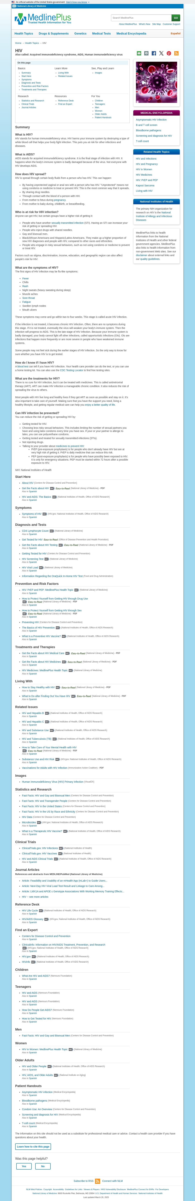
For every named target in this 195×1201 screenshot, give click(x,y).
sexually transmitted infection (68, 222)
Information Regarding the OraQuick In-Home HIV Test (52, 576)
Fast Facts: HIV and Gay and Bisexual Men (46, 795)
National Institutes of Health (150, 1193)
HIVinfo (26, 962)
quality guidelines (149, 259)
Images (98, 73)
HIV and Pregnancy (147, 164)
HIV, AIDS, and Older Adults (37, 1075)
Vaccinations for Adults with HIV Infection (44, 768)
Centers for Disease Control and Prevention (46, 936)
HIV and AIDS (29, 992)
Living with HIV (144, 190)
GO (176, 17)
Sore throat (28, 298)
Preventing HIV (30, 622)
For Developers (162, 1189)
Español (176, 33)
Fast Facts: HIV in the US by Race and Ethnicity (48, 811)
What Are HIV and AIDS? (36, 975)
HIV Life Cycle (30, 910)
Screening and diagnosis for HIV (40, 1114)
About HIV (27, 482)
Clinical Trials (27, 104)
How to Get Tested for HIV (36, 1018)
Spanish (33, 491)
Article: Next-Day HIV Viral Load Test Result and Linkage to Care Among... (63, 886)
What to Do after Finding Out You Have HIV (46, 696)
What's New (144, 24)
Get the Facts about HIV (35, 488)
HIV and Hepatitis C (33, 721)
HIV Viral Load (30, 567)
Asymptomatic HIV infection (37, 1092)
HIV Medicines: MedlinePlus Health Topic (45, 670)
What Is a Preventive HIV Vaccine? (41, 636)
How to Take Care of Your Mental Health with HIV (49, 747)
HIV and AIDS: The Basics (36, 496)
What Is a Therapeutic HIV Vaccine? (42, 831)
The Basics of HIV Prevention (38, 627)
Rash (25, 286)
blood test (22, 366)
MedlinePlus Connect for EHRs (140, 1189)
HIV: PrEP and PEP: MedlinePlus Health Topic (47, 590)
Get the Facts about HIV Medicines (41, 661)
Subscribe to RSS (87, 1181)
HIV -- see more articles (35, 896)
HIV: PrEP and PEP (147, 180)
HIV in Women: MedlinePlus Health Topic (45, 1049)
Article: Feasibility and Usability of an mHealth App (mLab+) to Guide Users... (64, 880)
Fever (25, 278)
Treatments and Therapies (34, 89)
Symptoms (26, 79)
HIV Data (27, 817)
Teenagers (100, 104)
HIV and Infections (146, 158)
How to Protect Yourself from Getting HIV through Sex (52, 610)
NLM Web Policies (34, 1189)
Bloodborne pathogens (34, 1100)
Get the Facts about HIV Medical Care (43, 653)
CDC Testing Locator (71, 370)
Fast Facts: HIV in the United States (42, 806)
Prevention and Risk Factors (34, 86)
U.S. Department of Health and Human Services (116, 1193)
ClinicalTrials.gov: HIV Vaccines (39, 853)
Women (98, 111)
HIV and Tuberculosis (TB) (36, 738)
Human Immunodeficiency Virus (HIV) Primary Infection (52, 781)
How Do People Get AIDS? (37, 1010)
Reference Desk (66, 100)
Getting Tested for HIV (34, 553)
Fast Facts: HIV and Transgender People (44, 800)
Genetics (80, 33)
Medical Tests (101, 33)
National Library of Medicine (31, 6)
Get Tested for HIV (32, 539)
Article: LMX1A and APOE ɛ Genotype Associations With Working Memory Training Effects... (73, 891)
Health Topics (23, 33)
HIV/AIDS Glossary (32, 919)
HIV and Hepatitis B (33, 713)
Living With (63, 73)
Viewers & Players (91, 1189)
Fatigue (26, 301)
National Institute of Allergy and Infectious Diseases (154, 216)
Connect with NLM (112, 1181)
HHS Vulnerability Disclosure (113, 1189)
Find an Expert (65, 104)
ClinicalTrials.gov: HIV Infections (40, 848)
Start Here (26, 76)
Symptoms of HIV (32, 514)
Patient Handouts (103, 117)
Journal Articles (28, 107)
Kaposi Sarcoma (145, 185)
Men (97, 107)
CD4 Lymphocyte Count (35, 531)
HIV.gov (26, 956)
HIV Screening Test (32, 558)
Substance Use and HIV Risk (38, 759)
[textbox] (141, 17)
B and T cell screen (146, 125)
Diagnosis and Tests (31, 83)
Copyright (47, 1189)
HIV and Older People (34, 1066)
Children (99, 100)
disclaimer (141, 255)
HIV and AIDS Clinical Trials (37, 858)
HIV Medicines (144, 174)
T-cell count (28, 1123)
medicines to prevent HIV (70, 446)
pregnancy (59, 200)
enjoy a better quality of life (100, 404)
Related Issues (65, 76)
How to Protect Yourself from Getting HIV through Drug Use (55, 598)
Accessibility (58, 1189)
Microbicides (29, 822)
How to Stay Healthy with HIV (38, 687)
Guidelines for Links (73, 1189)
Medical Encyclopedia (131, 33)
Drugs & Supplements (54, 33)
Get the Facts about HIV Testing (39, 545)
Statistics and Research (32, 100)
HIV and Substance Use (35, 730)
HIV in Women (144, 169)
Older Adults (101, 114)
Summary (26, 73)
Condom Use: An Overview (37, 1109)
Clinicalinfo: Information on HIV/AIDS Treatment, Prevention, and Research (63, 944)
